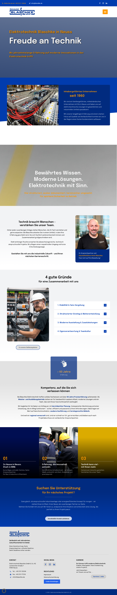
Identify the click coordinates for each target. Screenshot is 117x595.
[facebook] (100, 3)
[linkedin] (106, 3)
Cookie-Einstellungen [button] (52, 581)
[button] (4, 591)
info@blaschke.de (19, 577)
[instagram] (103, 3)
